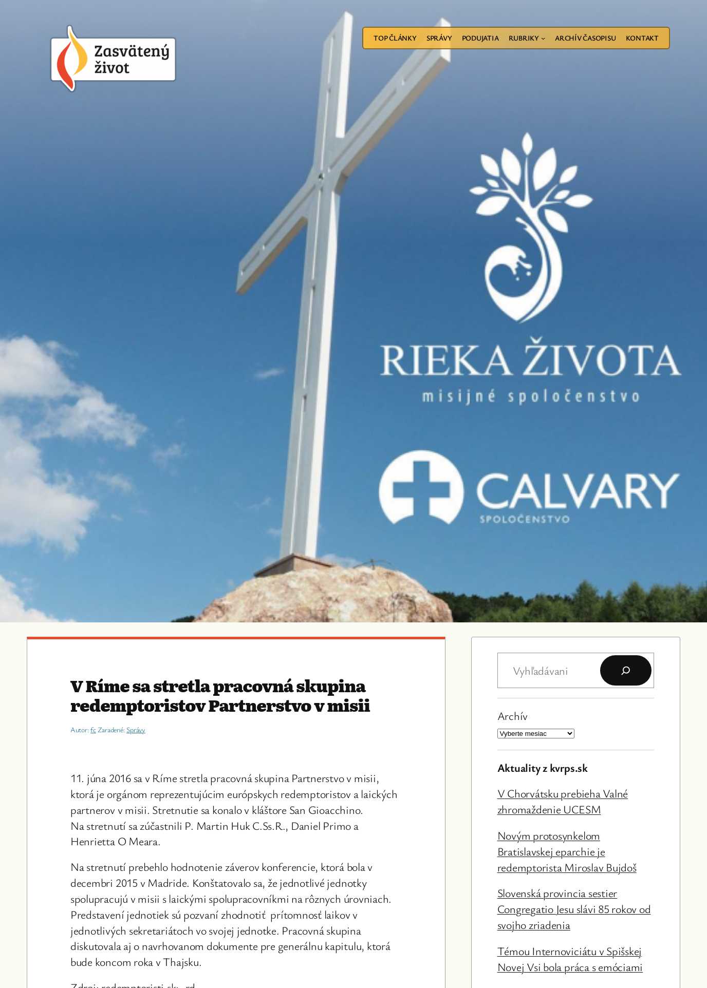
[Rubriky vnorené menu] (543, 38)
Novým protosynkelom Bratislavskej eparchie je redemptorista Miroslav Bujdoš (567, 851)
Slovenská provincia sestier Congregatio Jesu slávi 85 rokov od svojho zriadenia (574, 908)
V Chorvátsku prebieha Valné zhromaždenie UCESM (562, 801)
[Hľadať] (626, 670)
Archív (512, 715)
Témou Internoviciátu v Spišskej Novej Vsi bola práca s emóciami (570, 958)
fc (93, 729)
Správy (135, 729)
